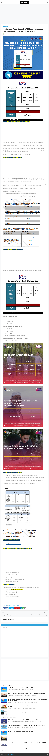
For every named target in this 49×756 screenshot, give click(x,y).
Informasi (5, 605)
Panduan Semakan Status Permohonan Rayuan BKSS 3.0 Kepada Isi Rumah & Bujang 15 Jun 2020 (27, 706)
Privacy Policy (4, 750)
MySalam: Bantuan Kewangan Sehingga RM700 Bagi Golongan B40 (23, 719)
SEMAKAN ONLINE (15, 605)
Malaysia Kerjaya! (11, 754)
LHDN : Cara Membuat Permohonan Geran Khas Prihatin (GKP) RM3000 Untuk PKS (26, 693)
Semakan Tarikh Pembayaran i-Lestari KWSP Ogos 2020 (20, 687)
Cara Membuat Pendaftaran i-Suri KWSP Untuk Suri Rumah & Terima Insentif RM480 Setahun (27, 743)
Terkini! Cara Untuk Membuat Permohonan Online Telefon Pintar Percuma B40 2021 (27, 711)
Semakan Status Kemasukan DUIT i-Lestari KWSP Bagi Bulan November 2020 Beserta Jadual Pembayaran (27, 700)
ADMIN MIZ (7, 34)
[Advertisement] (24, 14)
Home (2, 748)
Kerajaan (9, 605)
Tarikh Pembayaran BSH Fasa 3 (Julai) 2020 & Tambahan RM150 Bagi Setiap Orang (26, 725)
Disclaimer (27, 748)
